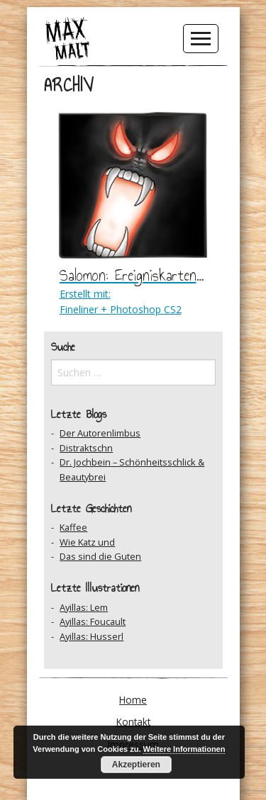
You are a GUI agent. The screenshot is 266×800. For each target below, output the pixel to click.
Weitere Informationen (184, 749)
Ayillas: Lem (84, 607)
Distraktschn (86, 447)
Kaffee (73, 527)
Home (133, 699)
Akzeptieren (136, 765)
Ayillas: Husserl (91, 636)
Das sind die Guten (100, 556)
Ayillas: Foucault (93, 621)
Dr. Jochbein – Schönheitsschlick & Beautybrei (132, 469)
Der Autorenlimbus (100, 433)
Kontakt (133, 721)
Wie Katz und (87, 542)
